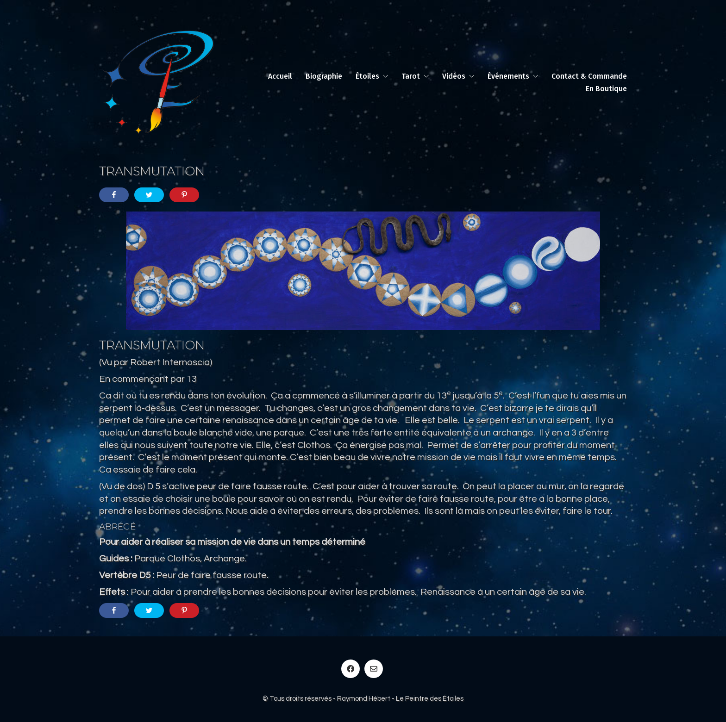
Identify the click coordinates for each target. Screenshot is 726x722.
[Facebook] (350, 669)
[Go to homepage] (158, 82)
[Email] (373, 669)
